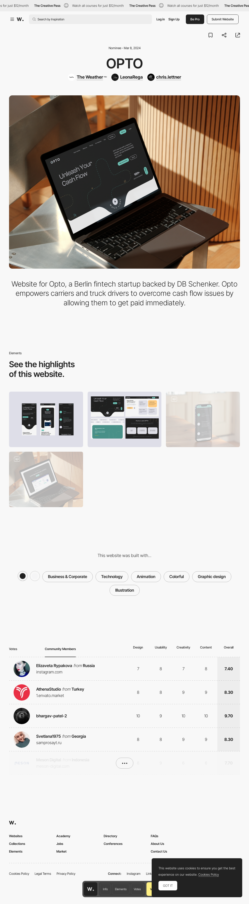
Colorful (176, 576)
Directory (110, 836)
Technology (112, 576)
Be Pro (195, 19)
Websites (15, 836)
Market (61, 851)
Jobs (59, 844)
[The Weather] (87, 77)
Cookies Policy (19, 873)
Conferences (113, 844)
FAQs (154, 836)
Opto (124, 63)
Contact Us (159, 851)
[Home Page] (46, 479)
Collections (17, 844)
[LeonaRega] (127, 77)
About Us (157, 844)
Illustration (124, 590)
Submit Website (223, 19)
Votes (137, 889)
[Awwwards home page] (90, 889)
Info (105, 889)
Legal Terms (43, 873)
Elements (121, 889)
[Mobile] (46, 419)
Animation (146, 576)
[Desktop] (125, 419)
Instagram (134, 873)
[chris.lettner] (164, 77)
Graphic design (212, 576)
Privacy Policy (66, 873)
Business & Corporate (67, 576)
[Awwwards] (20, 19)
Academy (63, 836)
